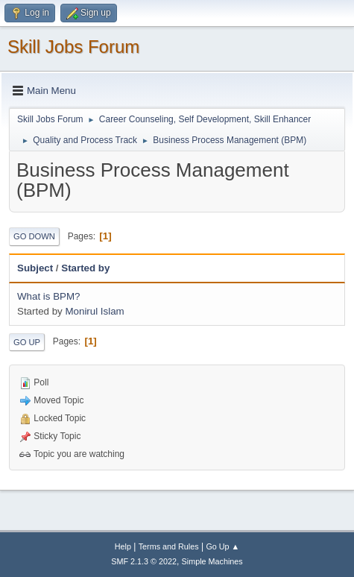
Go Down (34, 236)
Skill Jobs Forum (73, 47)
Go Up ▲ (222, 546)
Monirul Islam (94, 311)
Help (123, 546)
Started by (85, 268)
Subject (35, 268)
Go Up (26, 342)
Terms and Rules (169, 546)
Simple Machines (212, 561)
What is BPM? (48, 296)
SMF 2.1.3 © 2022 (144, 561)
